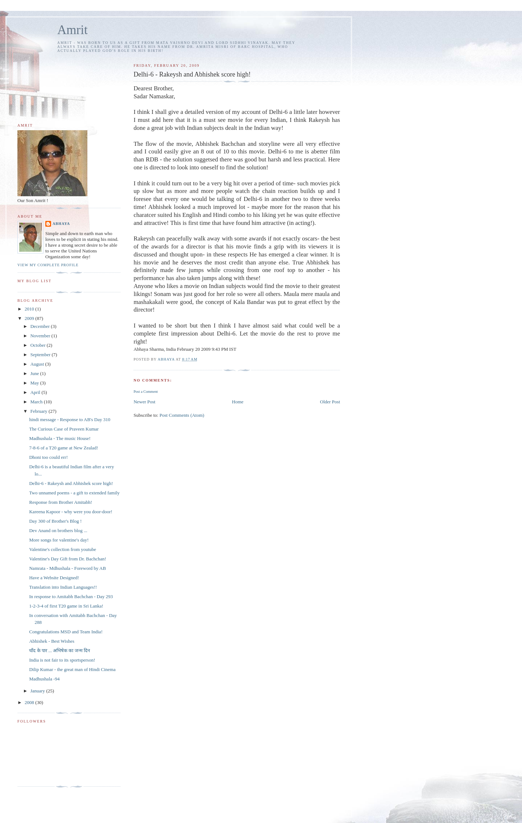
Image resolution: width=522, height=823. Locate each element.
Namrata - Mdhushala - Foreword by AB (67, 568)
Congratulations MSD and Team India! (65, 631)
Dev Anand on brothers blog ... (58, 530)
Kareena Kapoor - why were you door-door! (70, 511)
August (37, 364)
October (38, 345)
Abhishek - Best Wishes (51, 641)
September (41, 354)
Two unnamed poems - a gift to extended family (74, 492)
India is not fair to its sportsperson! (62, 660)
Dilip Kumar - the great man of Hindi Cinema (72, 669)
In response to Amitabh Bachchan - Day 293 (71, 596)
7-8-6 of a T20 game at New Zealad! (63, 447)
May (35, 383)
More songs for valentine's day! (58, 540)
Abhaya (61, 224)
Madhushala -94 (44, 679)
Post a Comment (145, 392)
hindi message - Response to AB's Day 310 (69, 419)
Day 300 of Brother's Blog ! (55, 521)
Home (238, 401)
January (38, 691)
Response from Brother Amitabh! (60, 502)
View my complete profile (48, 265)
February (39, 411)
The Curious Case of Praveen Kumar (64, 429)
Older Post (330, 401)
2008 (30, 702)
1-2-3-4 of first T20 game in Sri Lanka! (66, 606)
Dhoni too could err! (48, 457)
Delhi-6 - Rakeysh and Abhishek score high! (71, 483)
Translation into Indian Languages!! (63, 587)
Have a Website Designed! (54, 577)
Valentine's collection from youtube (62, 549)
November (40, 335)
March (37, 401)
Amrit (72, 30)
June (35, 373)
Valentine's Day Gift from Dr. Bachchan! (67, 558)
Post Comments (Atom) (182, 415)
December (40, 326)
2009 (30, 318)
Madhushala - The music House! (59, 438)
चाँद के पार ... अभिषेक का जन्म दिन (59, 650)
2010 (30, 309)
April (36, 392)
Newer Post (144, 401)
